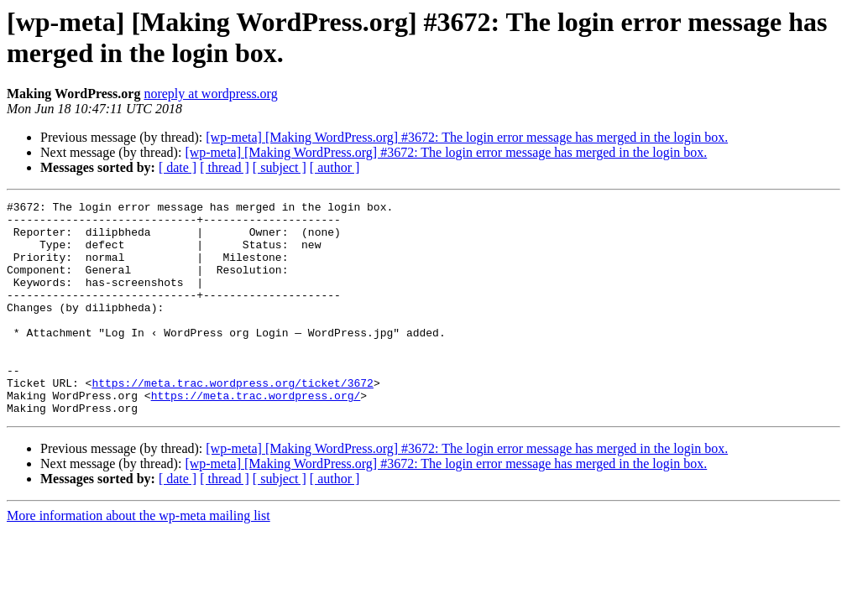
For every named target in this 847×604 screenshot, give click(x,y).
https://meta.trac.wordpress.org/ (256, 435)
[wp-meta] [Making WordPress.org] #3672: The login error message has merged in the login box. (467, 137)
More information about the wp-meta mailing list (138, 558)
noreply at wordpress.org (210, 93)
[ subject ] (279, 167)
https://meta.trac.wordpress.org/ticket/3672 (232, 420)
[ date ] (177, 167)
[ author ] (335, 167)
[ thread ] (224, 167)
